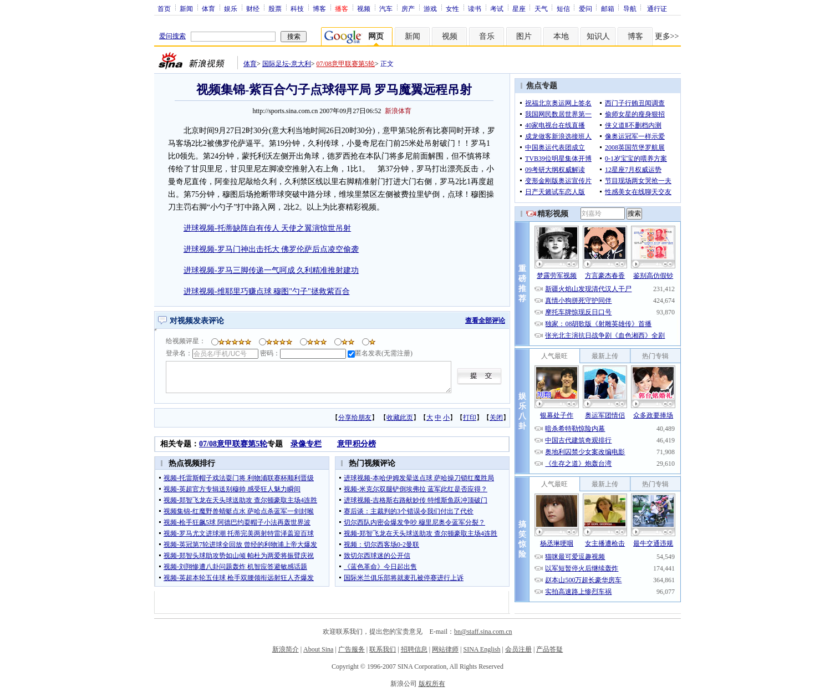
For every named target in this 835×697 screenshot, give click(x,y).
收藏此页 (399, 417)
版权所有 (432, 684)
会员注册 (518, 649)
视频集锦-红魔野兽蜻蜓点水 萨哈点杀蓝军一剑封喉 (239, 511)
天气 (541, 8)
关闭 (496, 417)
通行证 (657, 8)
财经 (252, 8)
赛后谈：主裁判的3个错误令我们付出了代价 (408, 511)
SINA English (481, 649)
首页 (164, 8)
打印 (469, 417)
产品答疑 (549, 649)
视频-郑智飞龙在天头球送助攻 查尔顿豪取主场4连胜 (240, 500)
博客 (319, 8)
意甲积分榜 (356, 444)
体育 (208, 8)
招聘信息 (414, 649)
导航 (630, 8)
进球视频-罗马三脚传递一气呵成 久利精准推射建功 (271, 270)
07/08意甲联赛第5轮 (346, 64)
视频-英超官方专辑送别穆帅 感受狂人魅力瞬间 (232, 489)
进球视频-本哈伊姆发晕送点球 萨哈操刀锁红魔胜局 (419, 478)
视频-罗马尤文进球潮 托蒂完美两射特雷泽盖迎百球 (239, 533)
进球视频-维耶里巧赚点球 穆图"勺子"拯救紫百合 (267, 291)
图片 (524, 36)
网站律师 (445, 649)
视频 (363, 8)
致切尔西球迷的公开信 (377, 555)
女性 (452, 8)
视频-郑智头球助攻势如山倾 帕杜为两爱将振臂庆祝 (239, 555)
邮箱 (607, 8)
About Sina (318, 649)
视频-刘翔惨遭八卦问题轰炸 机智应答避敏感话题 (235, 567)
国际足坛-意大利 (286, 64)
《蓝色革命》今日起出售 (380, 567)
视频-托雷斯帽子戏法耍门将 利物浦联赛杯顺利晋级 (239, 478)
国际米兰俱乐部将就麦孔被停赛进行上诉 (404, 578)
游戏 (430, 8)
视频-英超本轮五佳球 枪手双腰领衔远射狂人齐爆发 (239, 578)
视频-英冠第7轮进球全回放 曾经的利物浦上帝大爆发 (240, 544)
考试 (496, 8)
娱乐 (230, 8)
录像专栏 (306, 444)
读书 (474, 8)
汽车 (386, 8)
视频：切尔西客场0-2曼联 (381, 544)
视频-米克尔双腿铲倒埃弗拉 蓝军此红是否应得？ (415, 489)
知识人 (598, 36)
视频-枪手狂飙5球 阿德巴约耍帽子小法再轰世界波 (237, 522)
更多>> (667, 36)
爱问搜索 (172, 36)
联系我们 (382, 649)
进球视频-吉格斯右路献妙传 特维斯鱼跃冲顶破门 (415, 500)
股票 (275, 8)
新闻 (186, 8)
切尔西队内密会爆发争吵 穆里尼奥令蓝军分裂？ (414, 522)
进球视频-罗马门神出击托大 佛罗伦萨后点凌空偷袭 (271, 249)
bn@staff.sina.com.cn (483, 631)
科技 (297, 8)
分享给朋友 (354, 417)
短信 (563, 8)
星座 (519, 8)
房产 (408, 8)
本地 (561, 36)
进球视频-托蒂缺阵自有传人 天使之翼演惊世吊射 (267, 228)
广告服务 (351, 649)
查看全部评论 (485, 320)
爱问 (585, 8)
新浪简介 (285, 649)
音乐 (487, 36)
